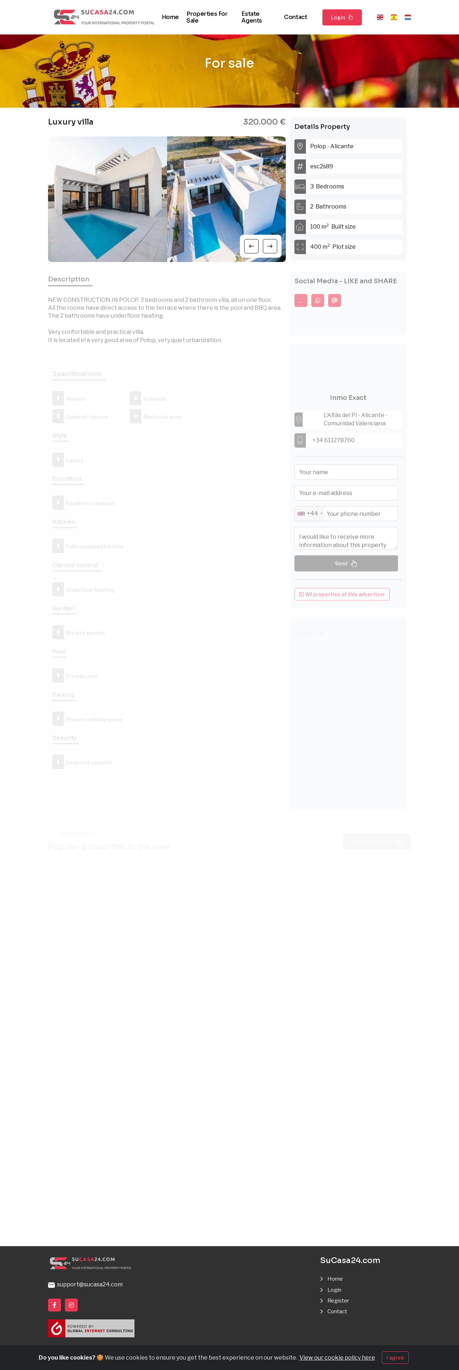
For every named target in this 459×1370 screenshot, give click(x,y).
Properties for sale (206, 17)
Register (339, 1300)
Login (342, 17)
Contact (295, 17)
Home (170, 17)
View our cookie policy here (337, 1357)
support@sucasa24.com (85, 1285)
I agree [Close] (395, 1358)
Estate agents (251, 17)
